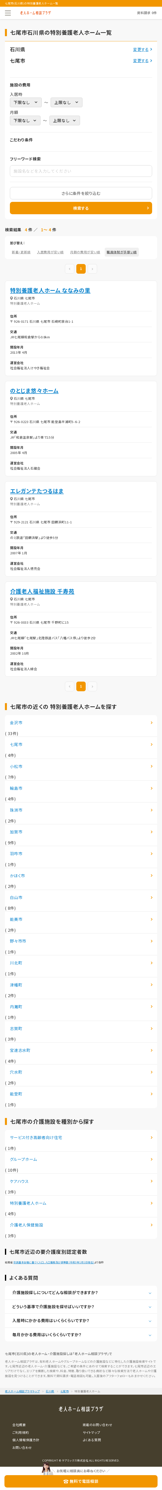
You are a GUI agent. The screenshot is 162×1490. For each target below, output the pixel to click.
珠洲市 (16, 810)
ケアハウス (19, 1181)
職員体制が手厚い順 (122, 252)
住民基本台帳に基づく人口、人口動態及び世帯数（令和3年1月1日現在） (53, 1262)
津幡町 (16, 985)
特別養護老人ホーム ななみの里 (50, 290)
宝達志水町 (20, 1050)
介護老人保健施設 (26, 1225)
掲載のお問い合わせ (98, 1424)
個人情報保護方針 (25, 1439)
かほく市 (17, 875)
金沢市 (16, 722)
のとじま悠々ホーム (34, 390)
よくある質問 (92, 1439)
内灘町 (16, 1007)
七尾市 (16, 744)
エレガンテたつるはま (37, 491)
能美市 (16, 919)
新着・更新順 (21, 252)
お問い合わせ (22, 1447)
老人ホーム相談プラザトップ (22, 1391)
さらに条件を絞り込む (81, 193)
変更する (141, 49)
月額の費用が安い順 (85, 252)
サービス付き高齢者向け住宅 (36, 1137)
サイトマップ (91, 1432)
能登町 (16, 1094)
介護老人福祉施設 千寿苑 (42, 591)
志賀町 (16, 1028)
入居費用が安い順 (50, 252)
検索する (81, 208)
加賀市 (16, 832)
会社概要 (19, 1424)
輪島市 (16, 788)
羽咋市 (16, 853)
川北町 (16, 963)
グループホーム (23, 1159)
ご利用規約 (20, 1432)
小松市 (16, 766)
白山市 (16, 897)
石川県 (50, 1391)
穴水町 (16, 1072)
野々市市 (18, 941)
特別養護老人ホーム (28, 1203)
